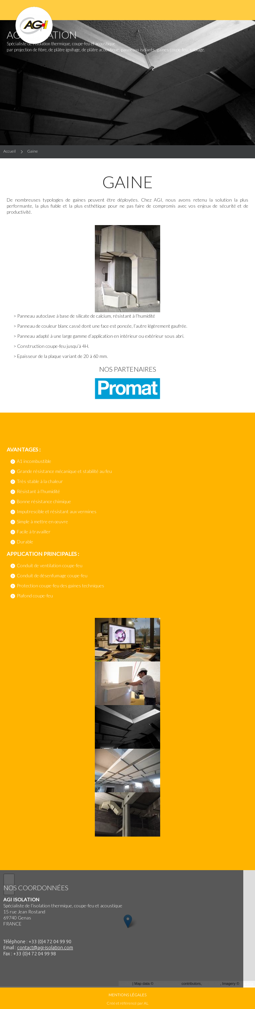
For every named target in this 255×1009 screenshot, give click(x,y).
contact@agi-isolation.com (45, 947)
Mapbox (246, 983)
